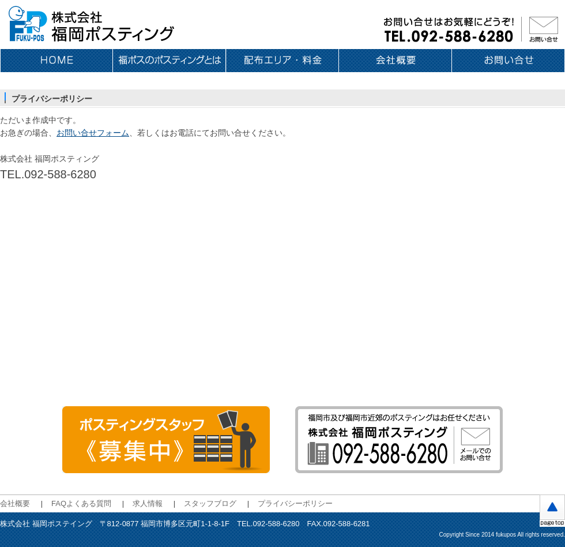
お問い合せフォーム (92, 132)
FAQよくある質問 (81, 503)
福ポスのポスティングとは (169, 60)
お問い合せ (508, 60)
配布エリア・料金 (282, 60)
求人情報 (148, 503)
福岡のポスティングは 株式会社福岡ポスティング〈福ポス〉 (92, 24)
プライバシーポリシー (295, 503)
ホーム (56, 60)
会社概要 (395, 60)
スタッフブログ (210, 503)
